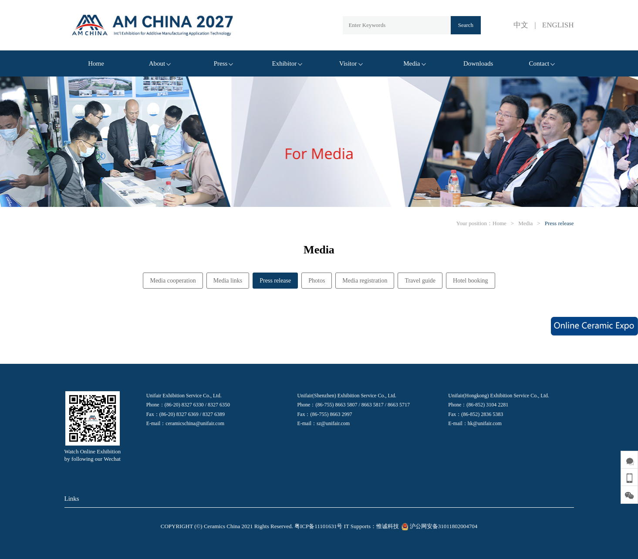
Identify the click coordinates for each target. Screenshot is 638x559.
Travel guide (420, 280)
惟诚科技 (387, 526)
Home (96, 63)
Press (223, 63)
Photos (316, 280)
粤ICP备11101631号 (318, 526)
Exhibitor (287, 63)
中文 (520, 25)
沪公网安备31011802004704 (438, 526)
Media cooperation (173, 280)
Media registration (364, 280)
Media (414, 63)
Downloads (478, 63)
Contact (542, 63)
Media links (228, 280)
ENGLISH (558, 25)
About (160, 63)
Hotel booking (470, 280)
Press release (559, 223)
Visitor (351, 63)
